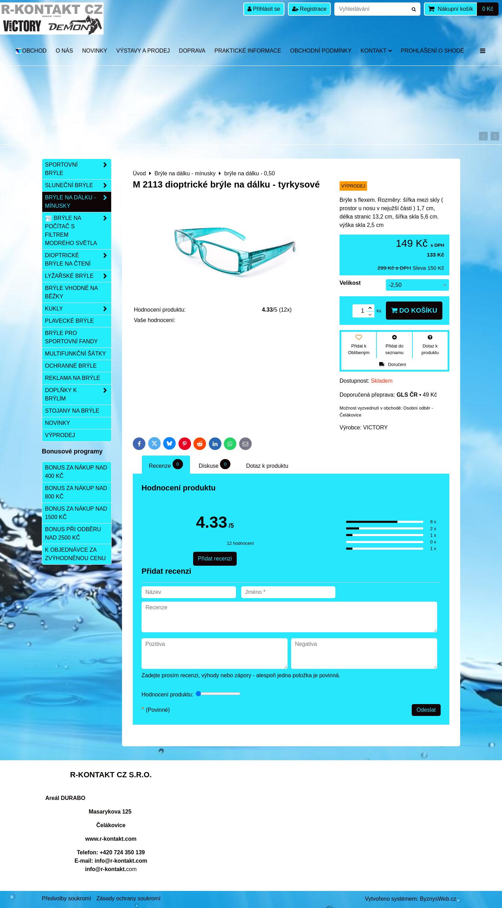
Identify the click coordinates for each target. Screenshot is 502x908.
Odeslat (426, 710)
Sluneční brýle (78, 185)
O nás (64, 51)
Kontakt (375, 51)
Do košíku (414, 310)
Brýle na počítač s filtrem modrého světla (78, 230)
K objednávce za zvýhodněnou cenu (75, 554)
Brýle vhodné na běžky (71, 292)
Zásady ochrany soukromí (128, 898)
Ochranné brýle (71, 366)
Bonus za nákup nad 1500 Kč (76, 513)
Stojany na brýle (72, 411)
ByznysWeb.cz (438, 899)
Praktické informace (247, 51)
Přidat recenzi (215, 559)
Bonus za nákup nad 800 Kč (76, 492)
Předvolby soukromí (66, 898)
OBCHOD (31, 51)
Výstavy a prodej (143, 51)
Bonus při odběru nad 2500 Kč (73, 533)
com (111, 869)
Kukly (78, 309)
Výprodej (60, 435)
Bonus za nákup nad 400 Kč (76, 472)
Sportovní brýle (78, 169)
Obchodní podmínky (320, 51)
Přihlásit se (264, 9)
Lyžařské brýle (78, 276)
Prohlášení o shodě (432, 51)
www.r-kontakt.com (111, 839)
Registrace (309, 9)
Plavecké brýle (69, 321)
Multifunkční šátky (75, 354)
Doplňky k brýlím (78, 394)
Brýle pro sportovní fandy (71, 337)
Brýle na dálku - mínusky (78, 202)
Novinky (94, 51)
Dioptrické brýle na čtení (78, 260)
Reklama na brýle (72, 378)
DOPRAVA (192, 51)
